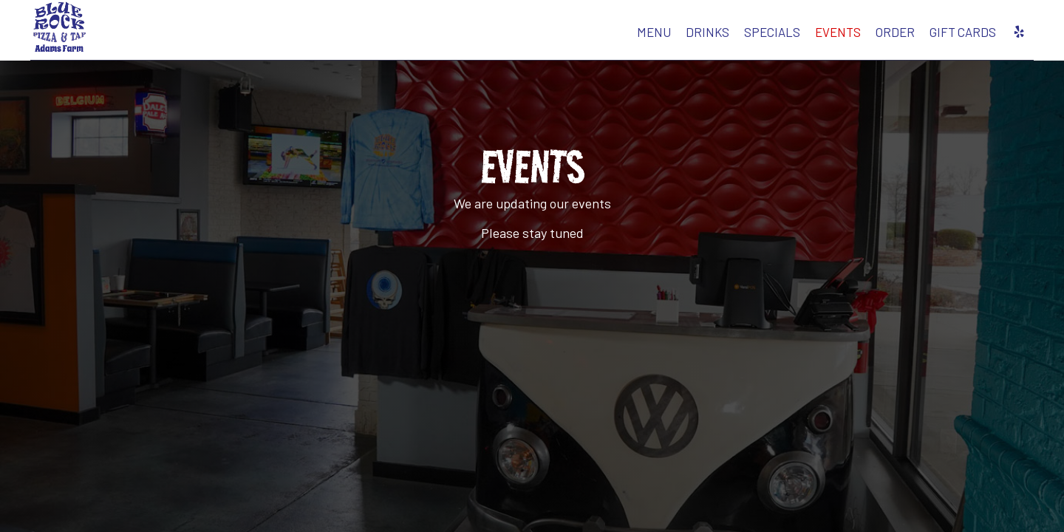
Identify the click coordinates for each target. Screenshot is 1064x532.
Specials (688, 37)
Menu (570, 37)
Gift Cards (878, 37)
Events (754, 37)
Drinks (623, 37)
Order (811, 37)
